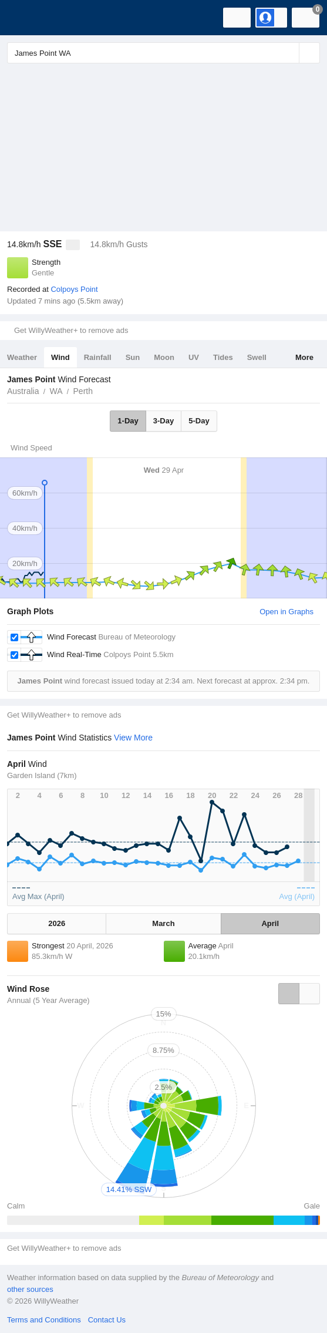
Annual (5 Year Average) (48, 1000)
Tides (223, 357)
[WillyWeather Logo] (26, 17)
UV (193, 357)
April (270, 923)
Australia (23, 391)
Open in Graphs (286, 611)
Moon (164, 357)
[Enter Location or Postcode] (163, 52)
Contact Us (107, 1319)
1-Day (127, 420)
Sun (133, 357)
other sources (30, 1289)
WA (55, 391)
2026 (56, 923)
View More (133, 737)
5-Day (198, 420)
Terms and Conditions (44, 1319)
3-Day (163, 420)
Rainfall (98, 357)
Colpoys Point (73, 289)
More (304, 357)
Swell (257, 357)
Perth (83, 391)
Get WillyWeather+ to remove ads (71, 330)
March (163, 923)
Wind (60, 357)
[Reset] (289, 53)
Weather (22, 357)
